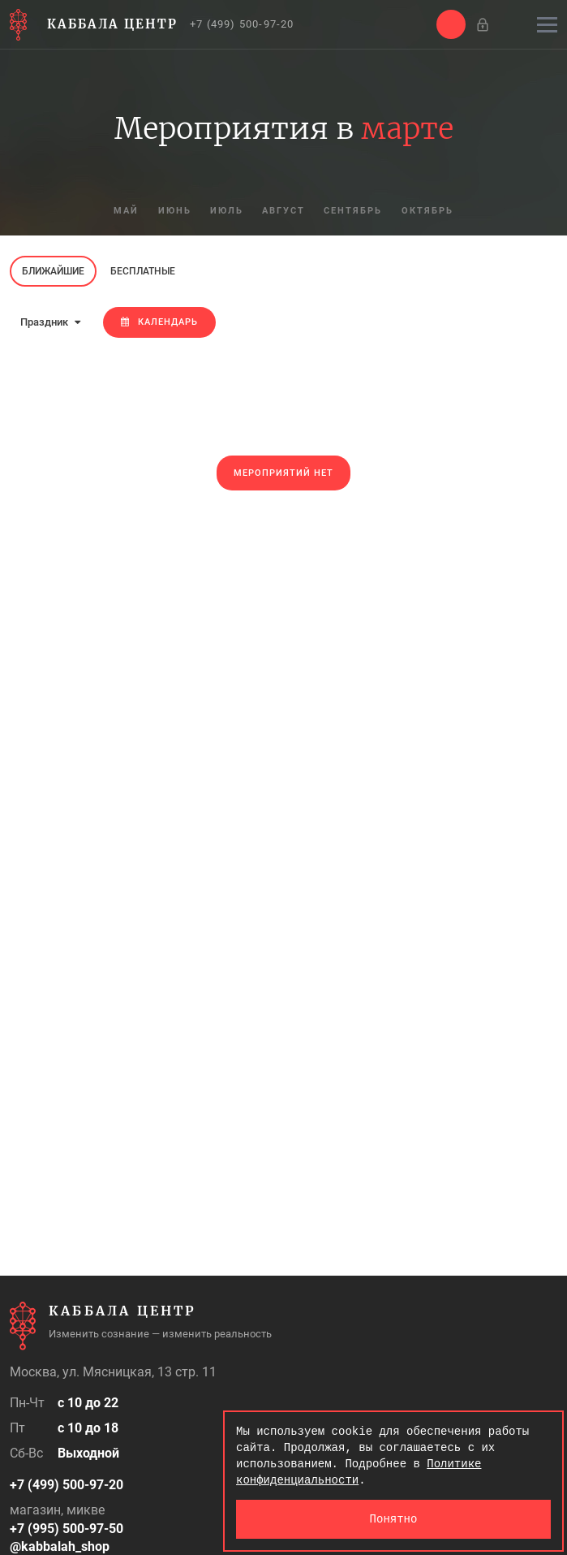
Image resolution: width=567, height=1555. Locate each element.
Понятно (394, 1519)
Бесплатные (142, 271)
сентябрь (354, 211)
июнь (174, 211)
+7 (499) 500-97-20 (242, 24)
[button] (451, 24)
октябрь (429, 211)
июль (226, 211)
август (284, 211)
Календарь (159, 322)
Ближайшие (53, 271)
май (125, 211)
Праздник (50, 322)
